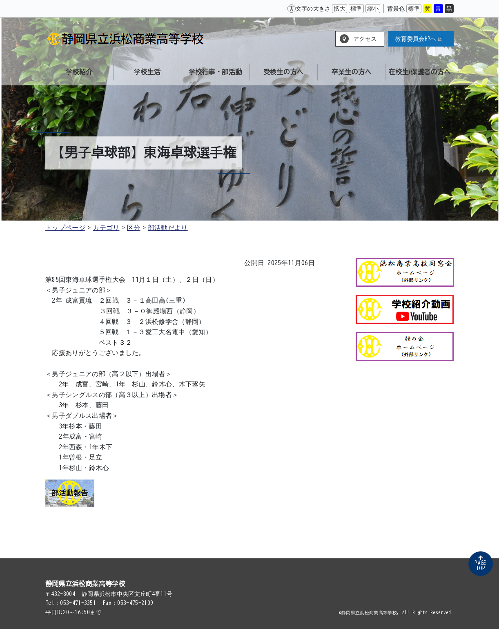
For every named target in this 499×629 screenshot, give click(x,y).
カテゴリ (106, 227)
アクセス (364, 39)
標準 (356, 8)
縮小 (373, 8)
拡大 (339, 8)
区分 (133, 227)
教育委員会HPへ (418, 39)
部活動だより (168, 227)
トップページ (65, 227)
